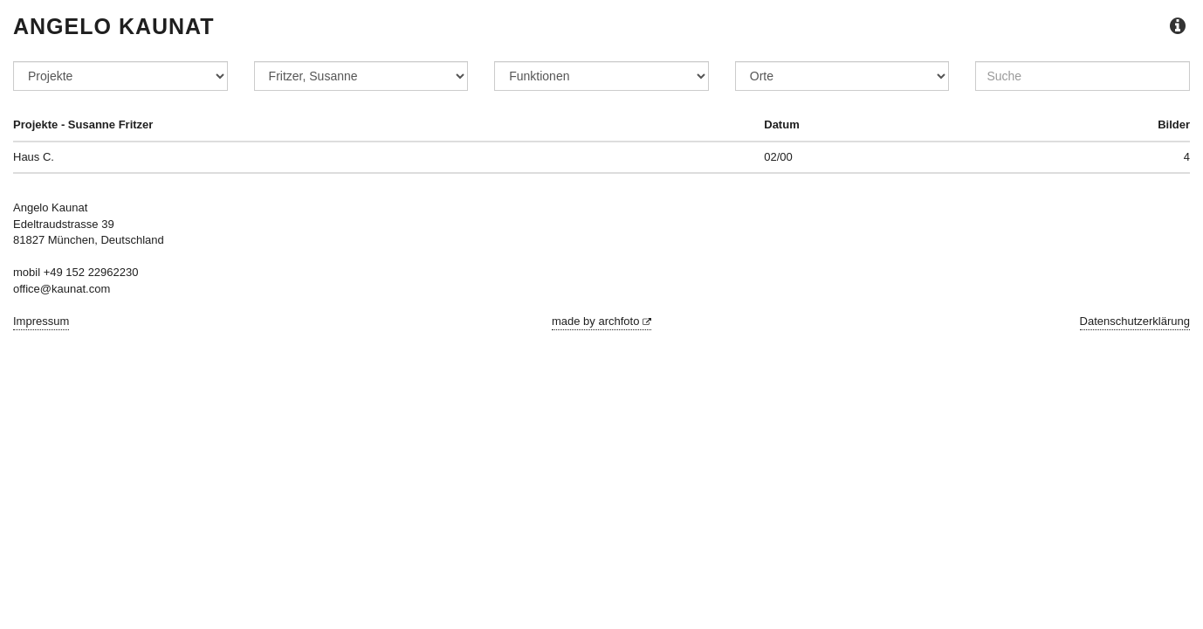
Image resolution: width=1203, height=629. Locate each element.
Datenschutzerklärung (1135, 321)
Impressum (41, 321)
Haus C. (33, 156)
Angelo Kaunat (114, 26)
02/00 (778, 156)
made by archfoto (601, 321)
